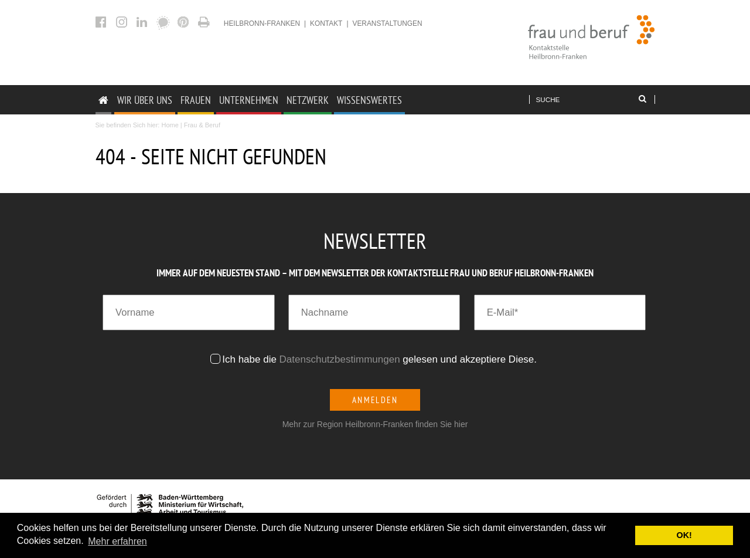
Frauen (195, 100)
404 (205, 22)
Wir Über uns (144, 100)
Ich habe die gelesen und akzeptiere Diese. (381, 359)
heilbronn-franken (262, 23)
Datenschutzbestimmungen (339, 359)
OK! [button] (683, 535)
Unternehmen (248, 100)
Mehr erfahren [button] (117, 541)
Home (169, 124)
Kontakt (326, 23)
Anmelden (375, 399)
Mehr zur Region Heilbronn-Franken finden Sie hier (375, 424)
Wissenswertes (369, 100)
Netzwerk (308, 100)
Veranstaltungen (387, 23)
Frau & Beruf (202, 124)
